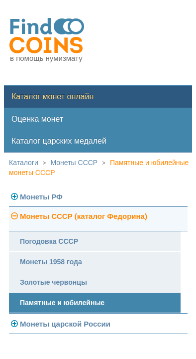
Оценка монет (37, 119)
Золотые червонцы (53, 282)
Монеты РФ (41, 196)
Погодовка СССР (49, 241)
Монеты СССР (74, 163)
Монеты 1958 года (51, 262)
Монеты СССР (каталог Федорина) (83, 216)
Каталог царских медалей (58, 141)
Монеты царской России (65, 324)
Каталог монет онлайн (52, 96)
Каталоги (23, 163)
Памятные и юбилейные (62, 303)
